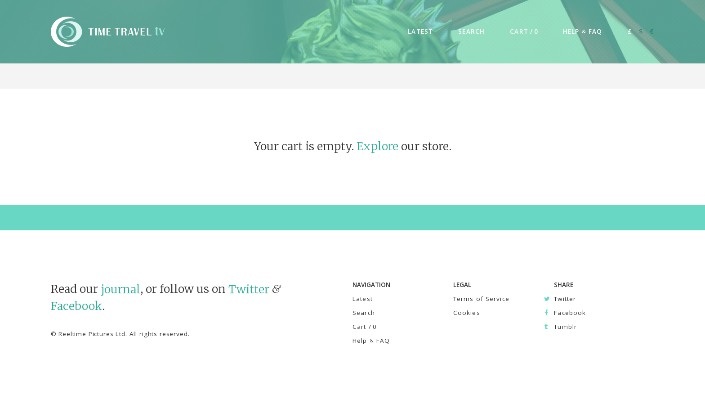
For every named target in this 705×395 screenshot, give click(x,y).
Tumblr (565, 327)
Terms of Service (481, 299)
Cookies (466, 313)
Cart (364, 327)
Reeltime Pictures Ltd (91, 334)
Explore (377, 146)
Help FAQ (371, 341)
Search (363, 313)
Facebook (76, 306)
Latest (362, 299)
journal (120, 289)
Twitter (248, 289)
